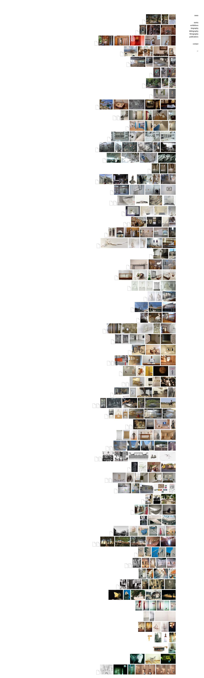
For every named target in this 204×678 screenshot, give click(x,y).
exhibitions (194, 25)
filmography (194, 34)
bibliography (193, 31)
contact (195, 44)
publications (193, 37)
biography (194, 28)
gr (197, 51)
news (196, 15)
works (196, 23)
